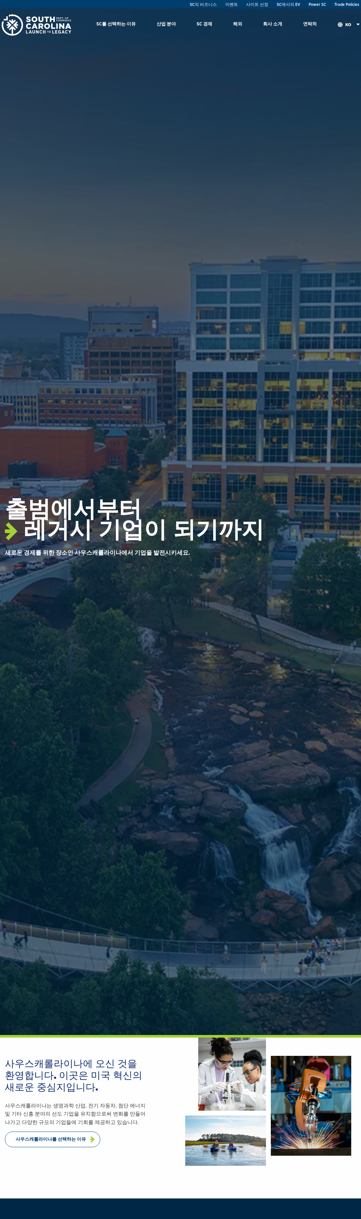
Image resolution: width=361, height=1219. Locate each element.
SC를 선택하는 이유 (116, 23)
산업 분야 (166, 23)
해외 (237, 23)
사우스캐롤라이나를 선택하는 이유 (51, 1139)
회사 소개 (272, 23)
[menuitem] (116, 25)
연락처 (310, 23)
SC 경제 (204, 23)
